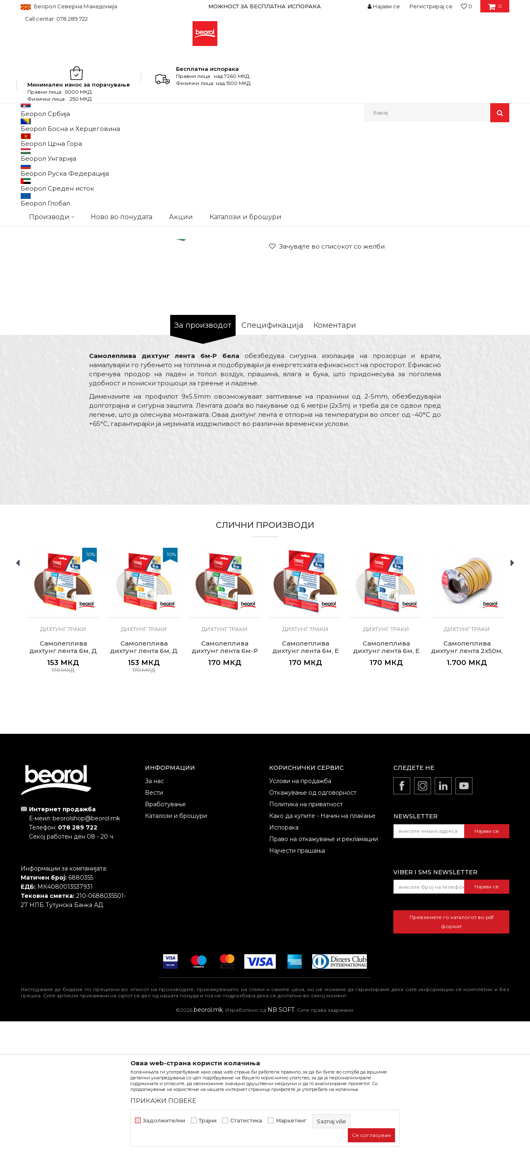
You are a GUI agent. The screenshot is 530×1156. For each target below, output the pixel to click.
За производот (202, 459)
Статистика (246, 1120)
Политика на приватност (306, 939)
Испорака (284, 962)
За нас (154, 915)
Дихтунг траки (201, 140)
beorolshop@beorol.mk (86, 953)
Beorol (28, 140)
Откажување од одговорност (313, 927)
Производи (57, 140)
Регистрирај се (431, 6)
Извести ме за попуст (477, 329)
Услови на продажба (300, 915)
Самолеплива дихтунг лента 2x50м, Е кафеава (467, 785)
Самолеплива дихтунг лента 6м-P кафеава (225, 785)
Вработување (165, 939)
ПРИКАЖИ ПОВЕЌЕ (163, 1101)
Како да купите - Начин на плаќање (322, 950)
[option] (265, 6)
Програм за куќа (156, 140)
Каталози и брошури (176, 950)
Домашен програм (103, 140)
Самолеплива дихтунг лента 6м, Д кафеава (63, 785)
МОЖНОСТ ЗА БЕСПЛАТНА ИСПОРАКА (264, 6)
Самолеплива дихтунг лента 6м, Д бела (144, 785)
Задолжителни (164, 1120)
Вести (154, 927)
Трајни (208, 1120)
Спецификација (272, 459)
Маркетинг (291, 1120)
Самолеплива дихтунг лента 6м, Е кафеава (305, 785)
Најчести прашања (297, 985)
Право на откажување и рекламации (323, 973)
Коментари (334, 459)
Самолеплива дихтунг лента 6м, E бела (386, 785)
